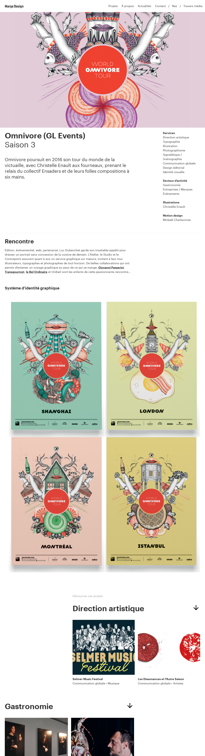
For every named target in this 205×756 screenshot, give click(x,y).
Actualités (144, 6)
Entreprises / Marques (178, 189)
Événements (171, 193)
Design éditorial (173, 167)
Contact (160, 6)
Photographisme (174, 150)
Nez (174, 6)
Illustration (170, 146)
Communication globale (179, 163)
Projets (113, 6)
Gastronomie (171, 185)
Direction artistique (176, 137)
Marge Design (14, 6)
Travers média (192, 6)
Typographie (171, 141)
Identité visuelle (173, 172)
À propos (128, 6)
